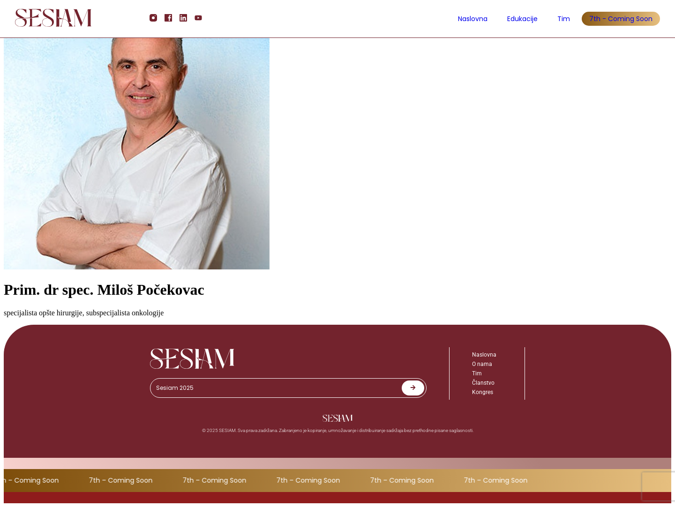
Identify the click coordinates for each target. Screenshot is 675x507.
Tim (563, 18)
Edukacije (522, 18)
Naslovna (473, 18)
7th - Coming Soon (620, 18)
